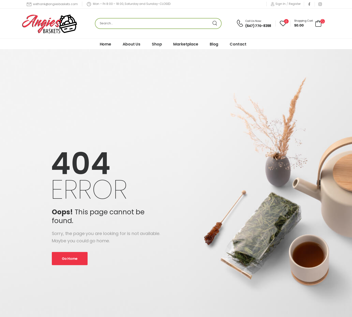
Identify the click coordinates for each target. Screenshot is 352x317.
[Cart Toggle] (308, 23)
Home (105, 44)
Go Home (70, 258)
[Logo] (50, 23)
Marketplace (185, 44)
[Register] (294, 4)
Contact (238, 44)
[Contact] (240, 23)
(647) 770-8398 (258, 25)
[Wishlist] (283, 23)
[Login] (278, 4)
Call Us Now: (253, 21)
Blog (214, 44)
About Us (131, 44)
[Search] (153, 23)
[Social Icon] (309, 4)
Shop (157, 44)
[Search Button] (216, 23)
